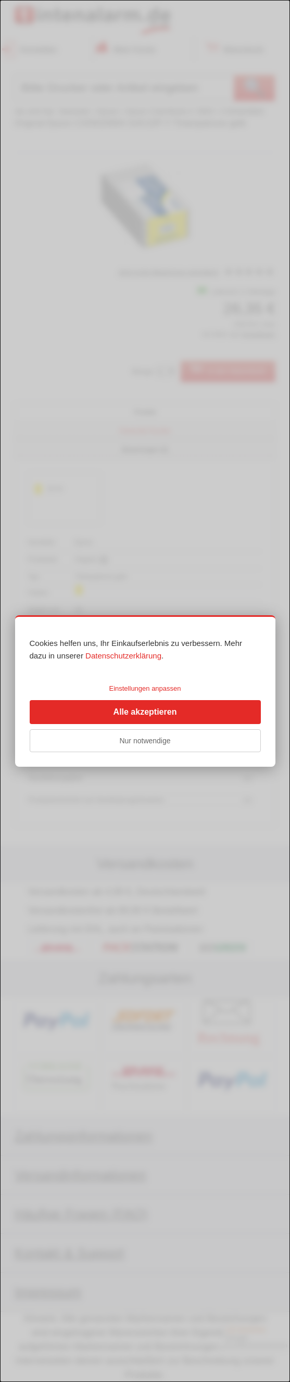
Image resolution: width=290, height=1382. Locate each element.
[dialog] (145, 691)
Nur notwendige (144, 741)
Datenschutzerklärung (123, 655)
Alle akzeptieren (145, 711)
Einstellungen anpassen (145, 688)
